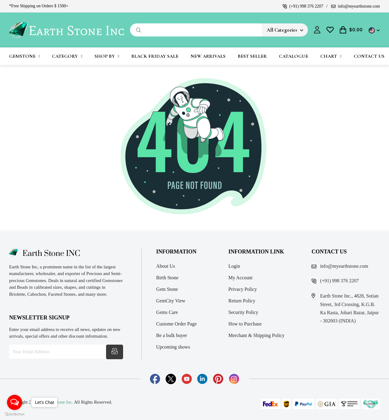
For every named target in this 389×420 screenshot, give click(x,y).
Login (234, 266)
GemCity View (170, 300)
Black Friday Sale (154, 56)
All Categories (282, 30)
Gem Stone (167, 289)
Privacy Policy (243, 289)
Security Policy (243, 312)
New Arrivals (208, 56)
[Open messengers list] (14, 402)
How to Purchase (245, 323)
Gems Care (167, 312)
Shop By (105, 56)
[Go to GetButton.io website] (14, 414)
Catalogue (293, 56)
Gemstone (22, 56)
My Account (241, 277)
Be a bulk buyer (171, 335)
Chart (328, 56)
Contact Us (369, 56)
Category (65, 56)
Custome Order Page (176, 323)
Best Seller (252, 56)
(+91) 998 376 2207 (303, 6)
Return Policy (242, 300)
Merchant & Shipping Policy (256, 335)
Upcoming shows (173, 346)
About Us (165, 266)
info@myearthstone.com (355, 6)
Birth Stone (167, 277)
